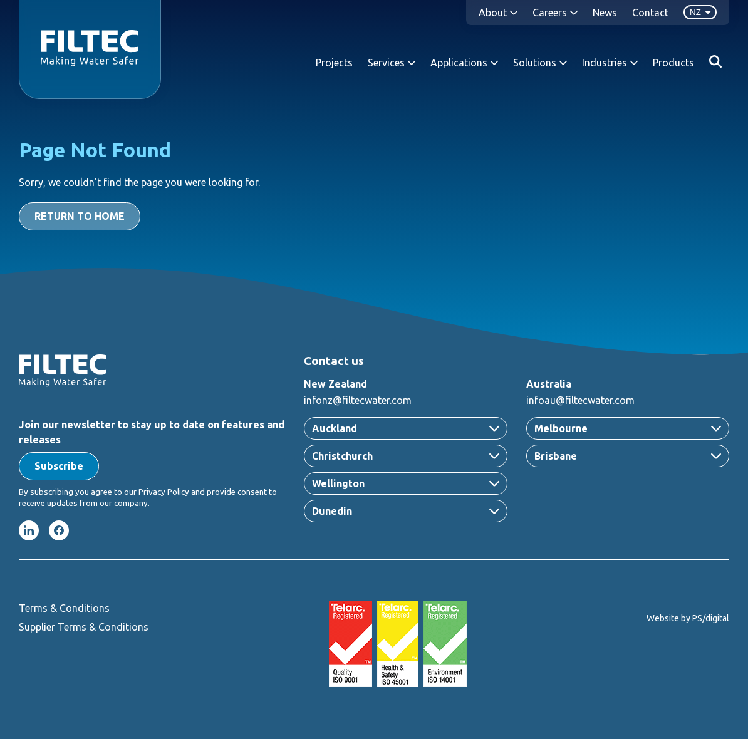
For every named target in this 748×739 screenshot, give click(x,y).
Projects (334, 62)
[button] (59, 466)
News (605, 12)
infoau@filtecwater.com (580, 400)
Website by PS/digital (688, 618)
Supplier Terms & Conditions (83, 627)
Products (673, 62)
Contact (650, 12)
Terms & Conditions (64, 608)
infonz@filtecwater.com (358, 400)
